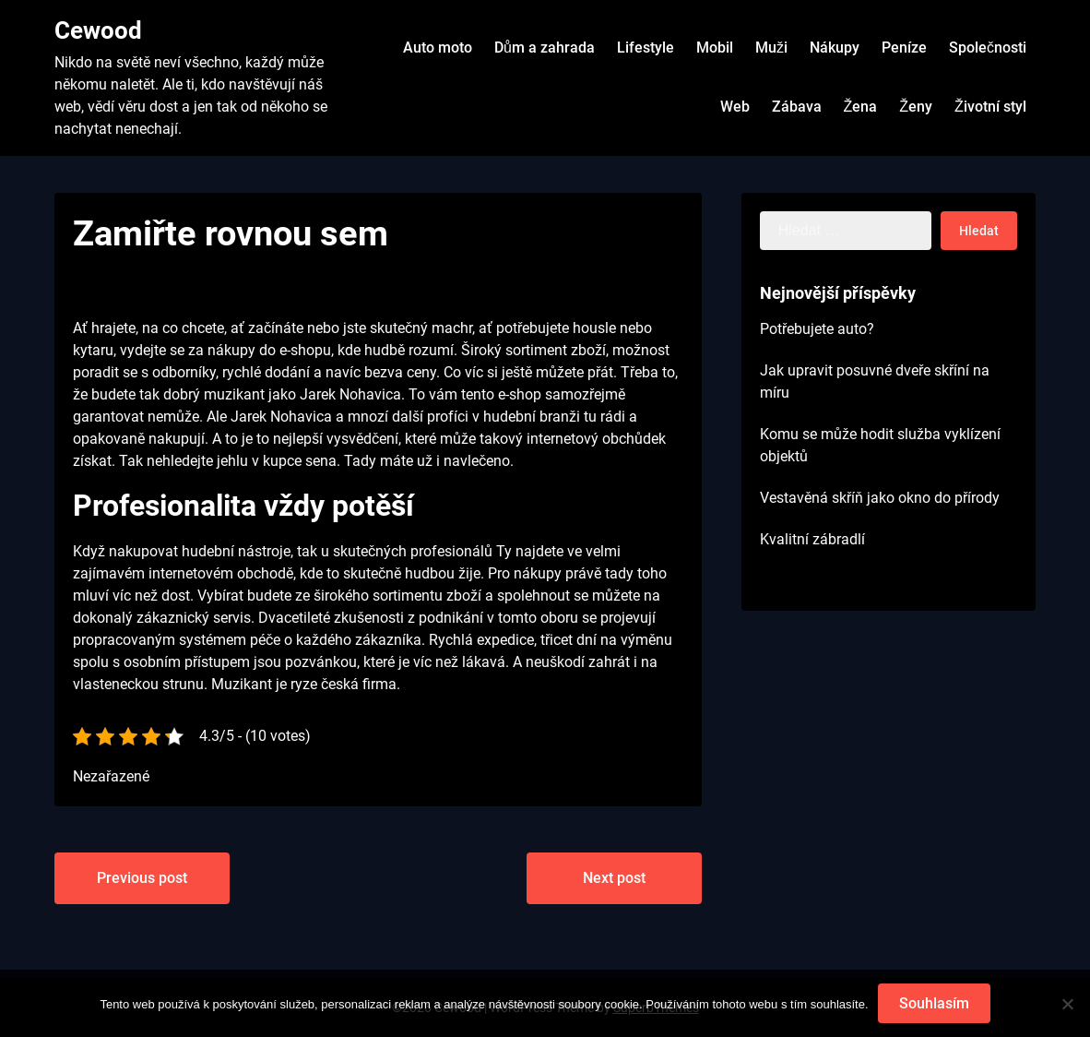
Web (735, 106)
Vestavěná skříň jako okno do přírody (880, 498)
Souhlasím (934, 1003)
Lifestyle (645, 47)
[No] (1067, 1004)
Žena (861, 106)
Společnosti (987, 47)
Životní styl (990, 106)
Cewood (98, 30)
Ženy (915, 106)
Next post (614, 878)
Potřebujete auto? (817, 329)
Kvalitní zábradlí (812, 539)
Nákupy (834, 47)
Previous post (142, 878)
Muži (771, 47)
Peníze (904, 47)
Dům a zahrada (544, 47)
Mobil (714, 47)
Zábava (797, 106)
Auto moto (437, 47)
